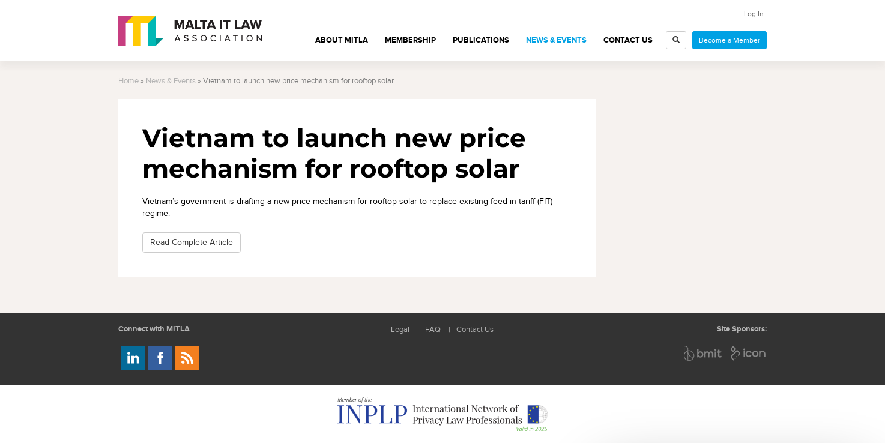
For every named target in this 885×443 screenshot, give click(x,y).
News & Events (556, 40)
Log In (754, 14)
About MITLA (341, 40)
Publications (481, 40)
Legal (400, 329)
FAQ (433, 329)
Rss (187, 358)
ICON (749, 353)
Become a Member (729, 40)
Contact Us (628, 40)
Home (128, 81)
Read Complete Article (191, 242)
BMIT (703, 353)
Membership (410, 40)
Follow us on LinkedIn (133, 358)
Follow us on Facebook (160, 358)
